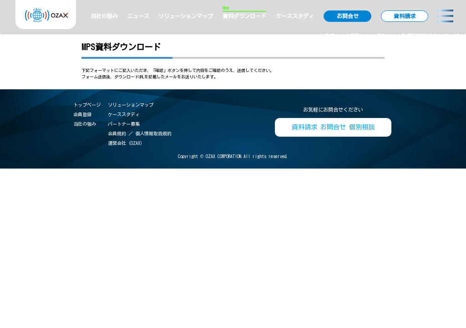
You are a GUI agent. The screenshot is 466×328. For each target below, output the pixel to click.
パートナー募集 (124, 124)
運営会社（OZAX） (126, 143)
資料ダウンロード (244, 16)
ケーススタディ (295, 16)
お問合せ (348, 16)
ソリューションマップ (185, 16)
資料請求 (404, 16)
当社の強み (104, 16)
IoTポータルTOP (339, 36)
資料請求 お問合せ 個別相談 (333, 126)
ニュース (138, 16)
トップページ (87, 104)
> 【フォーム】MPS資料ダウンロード (412, 36)
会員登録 (82, 114)
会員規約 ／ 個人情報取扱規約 (140, 133)
